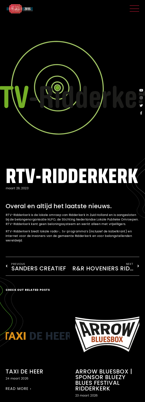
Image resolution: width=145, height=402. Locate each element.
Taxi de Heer (24, 372)
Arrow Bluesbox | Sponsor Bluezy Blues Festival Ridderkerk (103, 380)
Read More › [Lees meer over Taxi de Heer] (18, 388)
